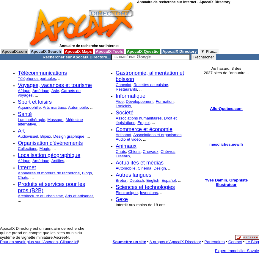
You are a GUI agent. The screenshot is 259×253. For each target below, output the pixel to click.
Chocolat (123, 85)
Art (21, 131)
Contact (235, 242)
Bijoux (45, 136)
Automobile (78, 107)
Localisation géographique (49, 155)
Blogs (87, 173)
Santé (25, 114)
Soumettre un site (129, 242)
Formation (165, 101)
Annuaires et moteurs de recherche (49, 173)
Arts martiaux (54, 107)
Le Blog (252, 242)
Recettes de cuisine (151, 85)
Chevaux (150, 151)
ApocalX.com (14, 51)
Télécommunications (42, 73)
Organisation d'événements (50, 143)
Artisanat (123, 135)
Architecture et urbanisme (40, 196)
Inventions (149, 192)
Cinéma (144, 168)
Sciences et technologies (145, 187)
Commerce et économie (144, 129)
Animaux (126, 146)
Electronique (127, 192)
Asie (55, 91)
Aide (120, 101)
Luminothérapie (31, 119)
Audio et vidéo (128, 139)
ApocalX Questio (143, 51)
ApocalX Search (46, 51)
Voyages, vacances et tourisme (55, 85)
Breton (121, 180)
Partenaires (215, 242)
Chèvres (168, 151)
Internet (27, 167)
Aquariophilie (29, 107)
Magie (45, 148)
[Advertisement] (164, 26)
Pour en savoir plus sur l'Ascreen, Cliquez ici (39, 242)
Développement (139, 101)
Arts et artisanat (79, 196)
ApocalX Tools (109, 51)
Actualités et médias (140, 163)
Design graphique (68, 136)
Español (168, 180)
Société (125, 113)
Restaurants (126, 89)
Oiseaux (123, 156)
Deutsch (137, 180)
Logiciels (123, 106)
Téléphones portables (37, 78)
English (152, 180)
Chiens (134, 151)
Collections (27, 148)
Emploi (143, 122)
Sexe (122, 199)
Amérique (40, 91)
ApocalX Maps (78, 51)
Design (159, 168)
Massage (55, 119)
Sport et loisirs (35, 102)
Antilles (57, 161)
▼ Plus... (209, 51)
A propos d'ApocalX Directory (175, 242)
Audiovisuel (28, 136)
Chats (23, 177)
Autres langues (133, 175)
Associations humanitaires (139, 118)
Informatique (130, 96)
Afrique (24, 91)
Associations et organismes (157, 135)
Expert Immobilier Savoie (237, 251)
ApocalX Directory (179, 51)
